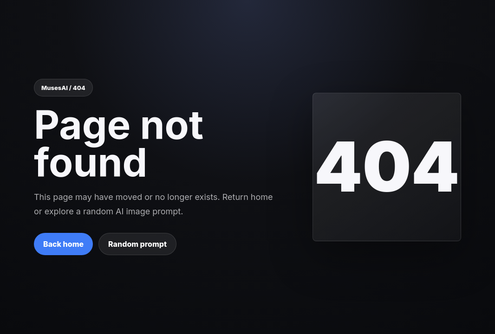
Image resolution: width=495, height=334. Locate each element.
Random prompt (137, 244)
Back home (63, 244)
